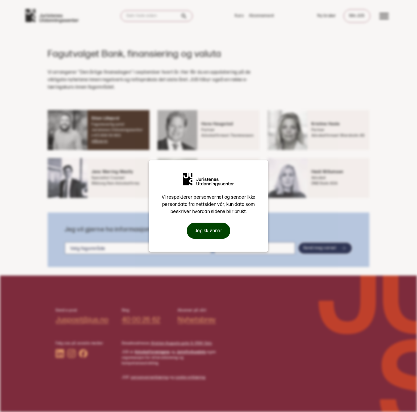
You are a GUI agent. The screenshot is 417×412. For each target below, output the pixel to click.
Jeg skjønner (208, 231)
